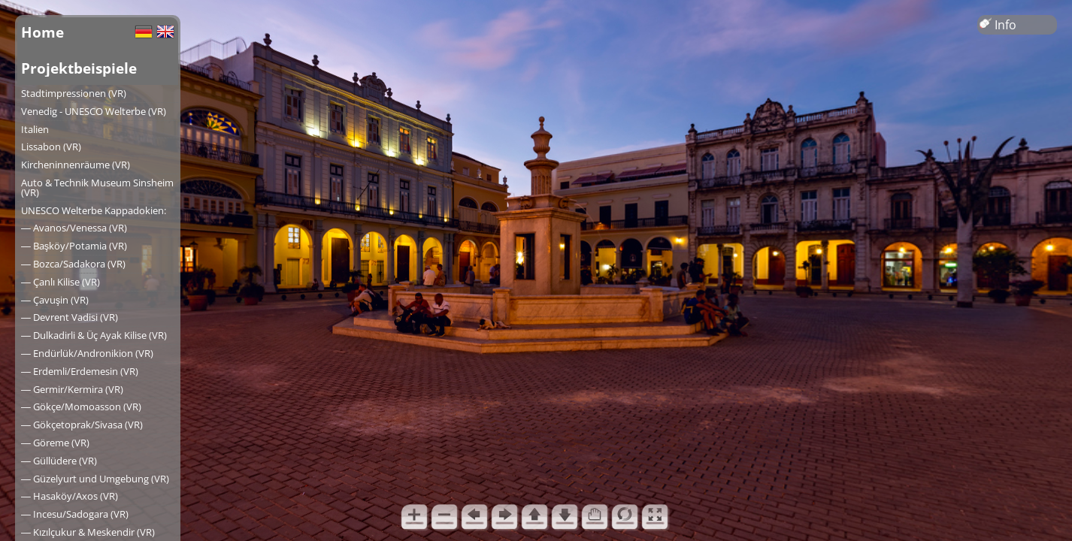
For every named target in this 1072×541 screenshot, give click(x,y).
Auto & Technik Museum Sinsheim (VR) (97, 187)
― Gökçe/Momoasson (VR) (81, 406)
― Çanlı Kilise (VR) (60, 282)
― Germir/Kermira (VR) (72, 389)
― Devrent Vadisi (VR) (69, 317)
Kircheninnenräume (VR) (75, 164)
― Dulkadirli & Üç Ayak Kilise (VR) (94, 335)
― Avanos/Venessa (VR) (74, 227)
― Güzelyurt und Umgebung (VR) (95, 478)
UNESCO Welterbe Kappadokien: (93, 210)
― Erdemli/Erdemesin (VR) (79, 371)
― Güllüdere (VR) (59, 460)
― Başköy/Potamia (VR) (74, 245)
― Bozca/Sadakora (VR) (73, 263)
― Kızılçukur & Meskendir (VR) (88, 532)
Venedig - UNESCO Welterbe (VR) (93, 111)
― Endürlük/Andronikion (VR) (87, 353)
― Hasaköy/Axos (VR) (69, 496)
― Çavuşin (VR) (55, 300)
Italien (35, 129)
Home (42, 32)
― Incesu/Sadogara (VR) (75, 514)
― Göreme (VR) (55, 442)
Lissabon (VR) (51, 146)
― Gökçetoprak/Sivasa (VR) (82, 424)
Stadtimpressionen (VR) (73, 93)
